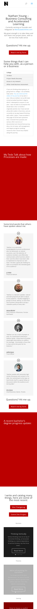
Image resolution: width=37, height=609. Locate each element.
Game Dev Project (18, 514)
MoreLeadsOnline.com (23, 29)
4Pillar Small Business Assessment (17, 84)
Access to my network (13, 81)
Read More (18, 552)
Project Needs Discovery (14, 78)
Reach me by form (18, 52)
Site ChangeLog (18, 507)
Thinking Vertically (18, 536)
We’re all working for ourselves (18, 573)
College (9, 72)
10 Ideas (9, 75)
